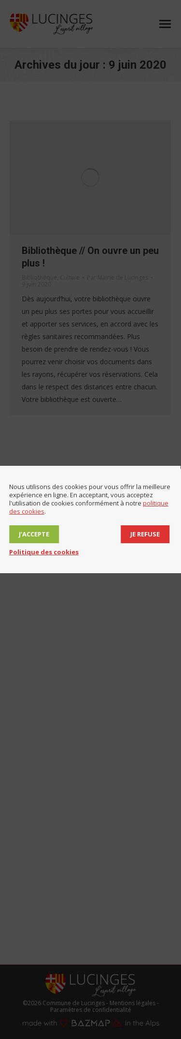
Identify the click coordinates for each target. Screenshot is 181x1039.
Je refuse (145, 534)
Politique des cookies (44, 552)
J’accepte (34, 534)
